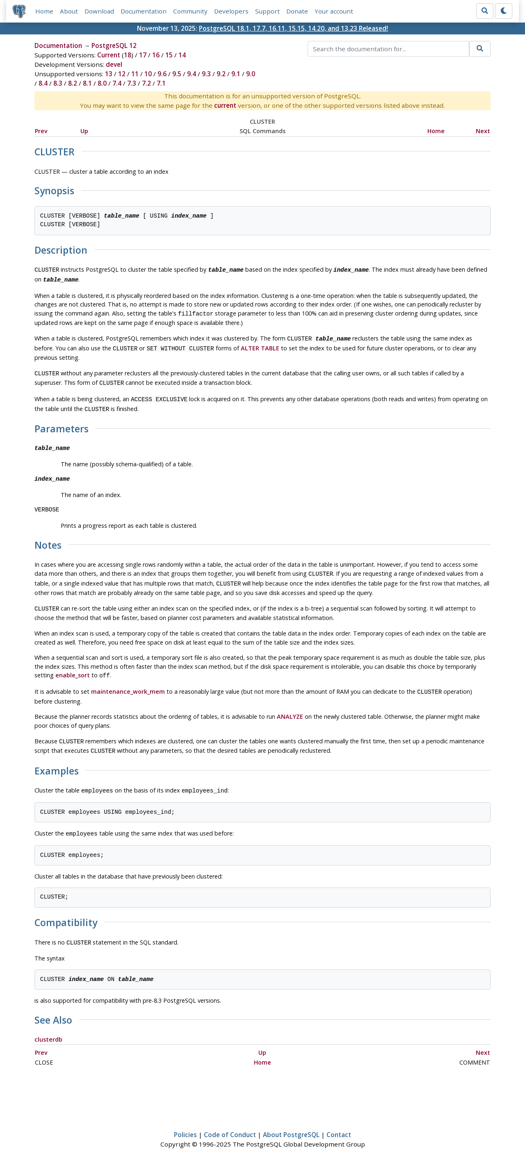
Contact (338, 1119)
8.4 (43, 83)
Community (190, 11)
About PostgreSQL (291, 1119)
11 (135, 74)
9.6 (162, 74)
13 (108, 74)
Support (267, 11)
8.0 (102, 83)
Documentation (144, 11)
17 (142, 55)
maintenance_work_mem (128, 681)
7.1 (161, 83)
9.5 (176, 74)
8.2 (72, 83)
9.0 (250, 74)
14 (182, 55)
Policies (185, 1119)
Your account (334, 11)
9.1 (235, 74)
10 (148, 74)
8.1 (87, 83)
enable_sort (72, 665)
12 (122, 74)
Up (84, 131)
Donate (297, 11)
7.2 (146, 83)
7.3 (131, 83)
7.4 (116, 83)
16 (156, 55)
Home (44, 11)
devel (114, 64)
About (69, 11)
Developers (231, 11)
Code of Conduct (230, 1119)
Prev (41, 131)
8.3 (57, 83)
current (225, 105)
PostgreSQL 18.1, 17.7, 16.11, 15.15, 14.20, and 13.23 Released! (293, 28)
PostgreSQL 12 (114, 45)
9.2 (221, 74)
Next (483, 131)
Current (108, 55)
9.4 (191, 74)
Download (99, 11)
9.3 (206, 74)
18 (127, 55)
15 (169, 55)
